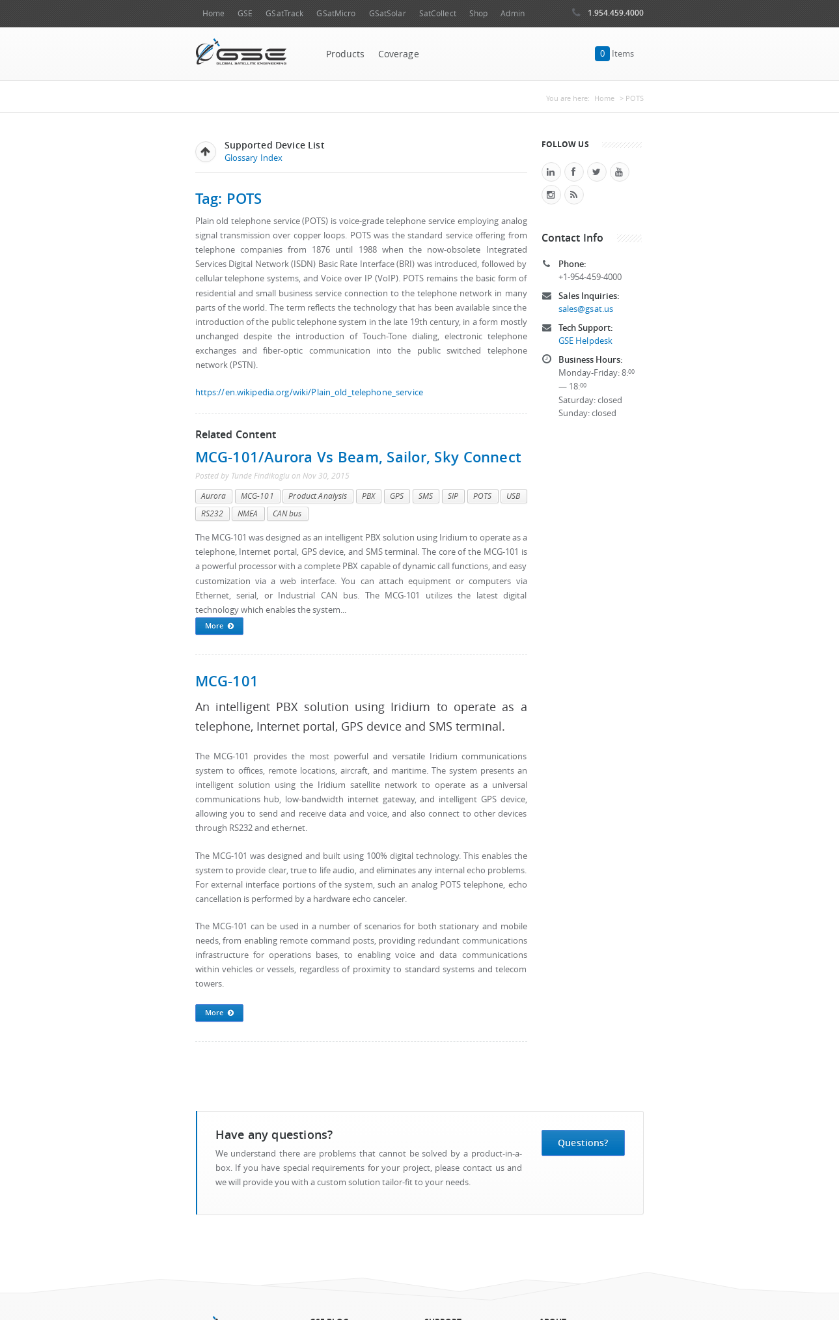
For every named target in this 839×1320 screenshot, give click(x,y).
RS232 (212, 513)
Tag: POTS (228, 198)
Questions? (583, 1142)
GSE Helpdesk (585, 340)
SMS (426, 496)
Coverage (398, 54)
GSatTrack (284, 13)
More (219, 626)
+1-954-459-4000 (590, 277)
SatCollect (437, 13)
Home (213, 13)
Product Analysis (317, 496)
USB (513, 496)
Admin (513, 13)
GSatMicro (335, 13)
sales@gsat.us (586, 309)
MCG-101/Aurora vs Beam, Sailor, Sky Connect (358, 456)
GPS (397, 496)
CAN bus (287, 513)
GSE (245, 13)
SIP (453, 496)
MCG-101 (257, 496)
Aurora (214, 496)
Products (345, 54)
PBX (368, 496)
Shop (478, 13)
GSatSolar (387, 13)
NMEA (248, 513)
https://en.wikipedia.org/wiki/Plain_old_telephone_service (309, 392)
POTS (482, 496)
